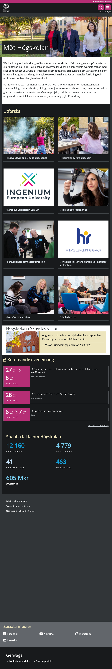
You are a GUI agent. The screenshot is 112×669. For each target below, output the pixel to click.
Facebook (10, 634)
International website (102, 1)
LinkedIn (10, 640)
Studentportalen (44, 661)
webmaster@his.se (26, 511)
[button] (101, 8)
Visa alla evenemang (98, 425)
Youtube (46, 634)
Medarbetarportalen (19, 661)
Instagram (83, 634)
